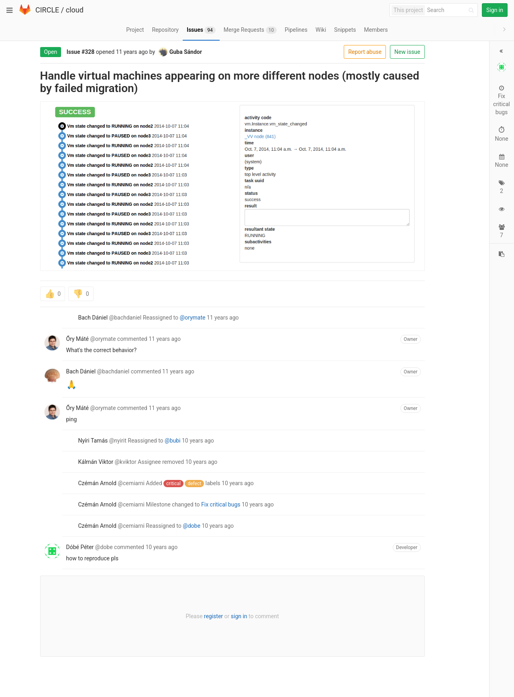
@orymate (159, 317)
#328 (54, 52)
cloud (75, 10)
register (179, 616)
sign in (205, 616)
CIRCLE (47, 10)
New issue (374, 52)
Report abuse (331, 52)
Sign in (494, 10)
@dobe (158, 526)
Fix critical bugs (187, 504)
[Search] (452, 10)
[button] (502, 50)
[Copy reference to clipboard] (501, 273)
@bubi (139, 440)
